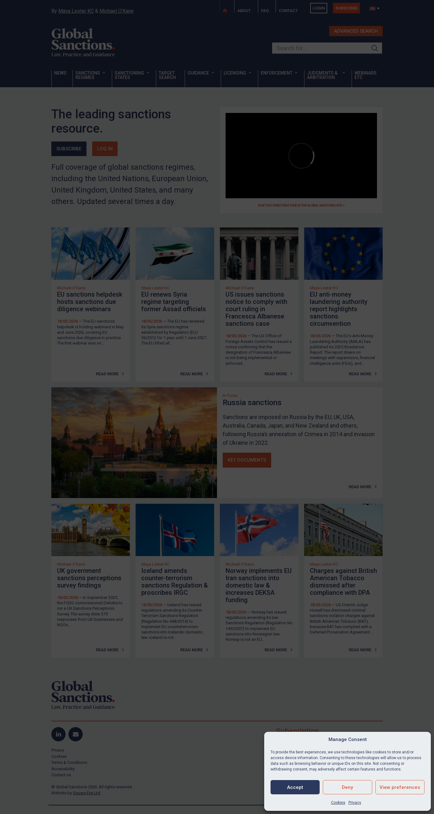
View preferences (400, 787)
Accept (295, 787)
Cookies (338, 802)
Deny (347, 787)
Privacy (354, 802)
